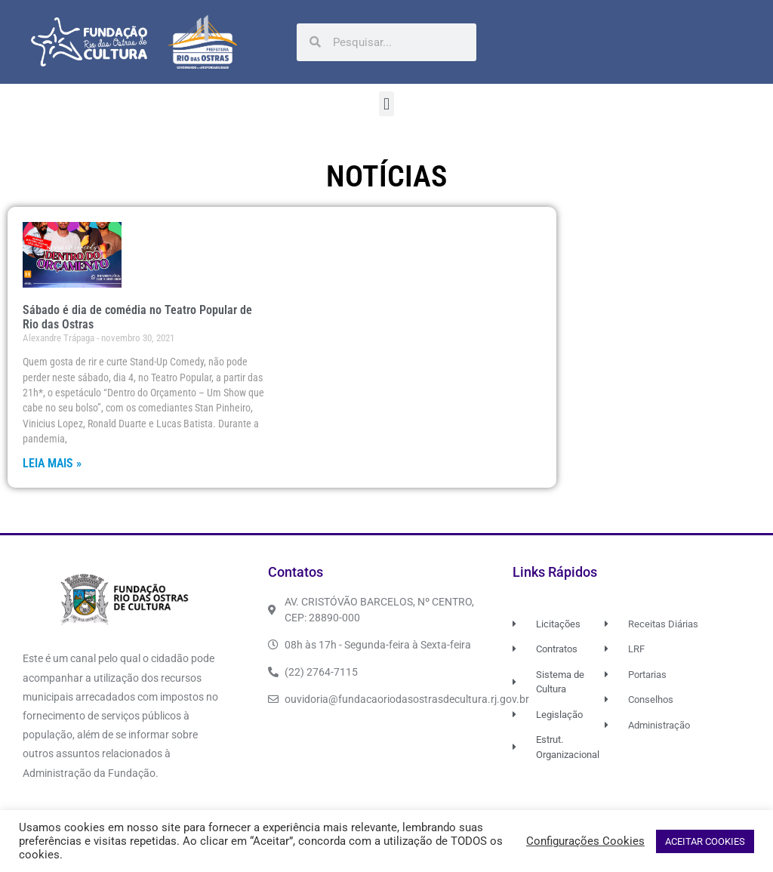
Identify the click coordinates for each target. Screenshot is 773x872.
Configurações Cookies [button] (585, 841)
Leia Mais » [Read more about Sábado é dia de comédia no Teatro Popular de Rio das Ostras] (52, 463)
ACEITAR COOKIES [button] (705, 841)
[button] (386, 103)
